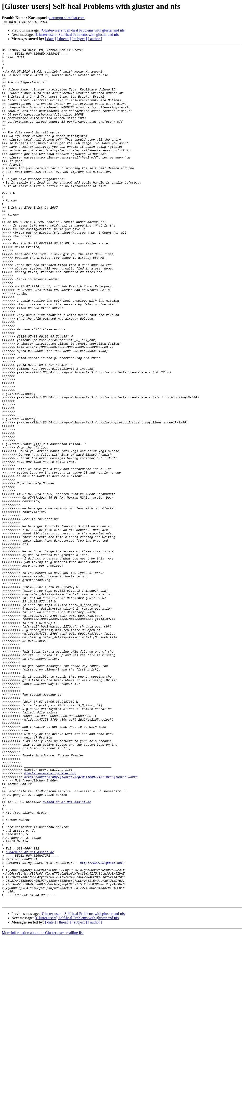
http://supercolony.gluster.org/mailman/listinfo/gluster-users (81, 923)
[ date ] (50, 39)
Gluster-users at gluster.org (50, 918)
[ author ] (95, 39)
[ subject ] (79, 39)
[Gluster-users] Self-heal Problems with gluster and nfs (83, 30)
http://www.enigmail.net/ (102, 1026)
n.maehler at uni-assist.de (67, 953)
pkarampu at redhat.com (66, 18)
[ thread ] (64, 39)
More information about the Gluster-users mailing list (43, 1104)
